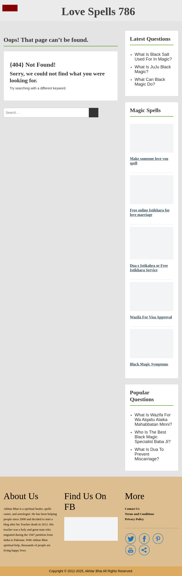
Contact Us (132, 508)
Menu (8, 8)
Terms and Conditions (139, 514)
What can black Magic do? (150, 82)
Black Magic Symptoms (149, 364)
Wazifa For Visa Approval (151, 317)
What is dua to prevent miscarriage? (149, 454)
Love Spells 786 (98, 11)
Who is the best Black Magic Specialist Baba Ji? (153, 437)
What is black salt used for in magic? (153, 57)
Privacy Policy (134, 519)
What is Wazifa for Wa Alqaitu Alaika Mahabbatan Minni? (153, 420)
